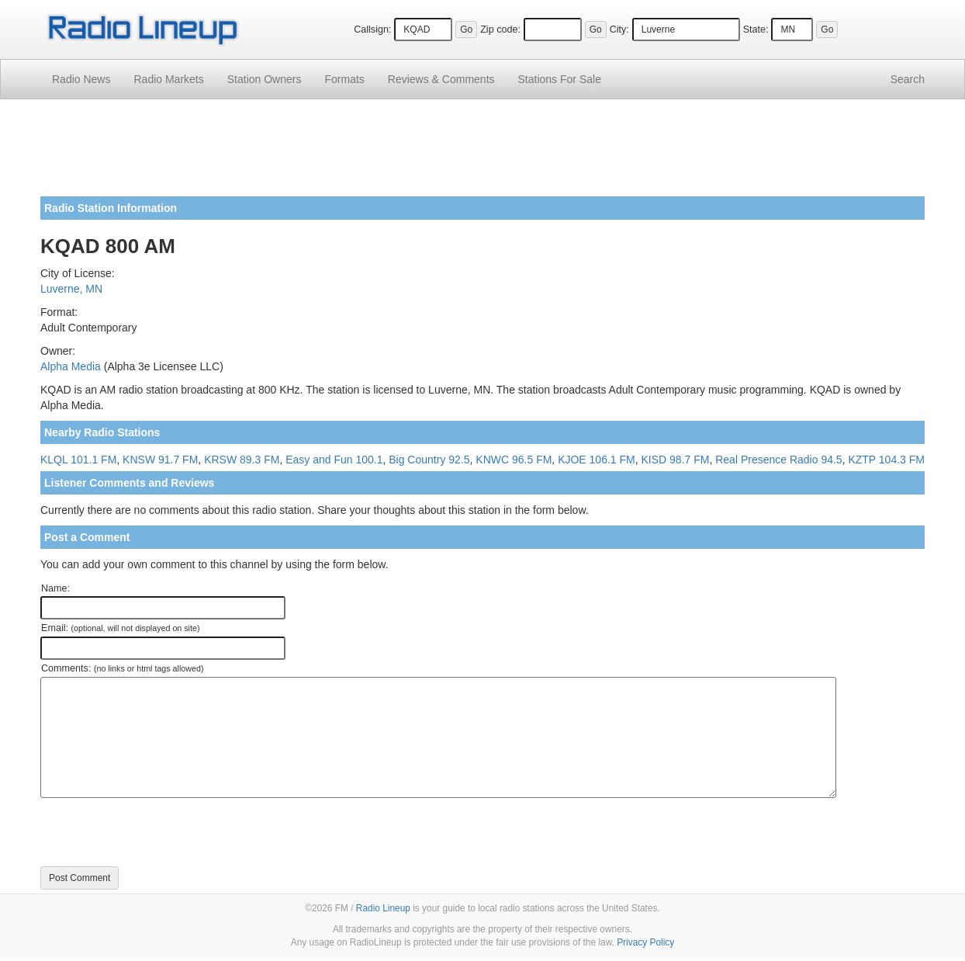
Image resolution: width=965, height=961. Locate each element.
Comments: (122, 668)
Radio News (81, 79)
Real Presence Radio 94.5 (778, 459)
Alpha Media (70, 366)
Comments (441, 79)
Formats (344, 79)
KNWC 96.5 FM (514, 459)
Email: (120, 628)
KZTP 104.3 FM (886, 459)
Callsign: (372, 29)
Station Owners (264, 79)
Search (908, 79)
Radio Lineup (383, 908)
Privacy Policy (645, 942)
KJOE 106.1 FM (596, 459)
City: (619, 29)
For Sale (559, 79)
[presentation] (158, 832)
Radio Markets (168, 79)
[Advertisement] (482, 154)
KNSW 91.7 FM (160, 459)
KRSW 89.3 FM (241, 459)
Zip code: (500, 29)
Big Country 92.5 (429, 459)
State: (756, 29)
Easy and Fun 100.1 (333, 459)
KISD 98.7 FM (676, 459)
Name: (55, 588)
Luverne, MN (71, 289)
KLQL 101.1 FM (78, 459)
